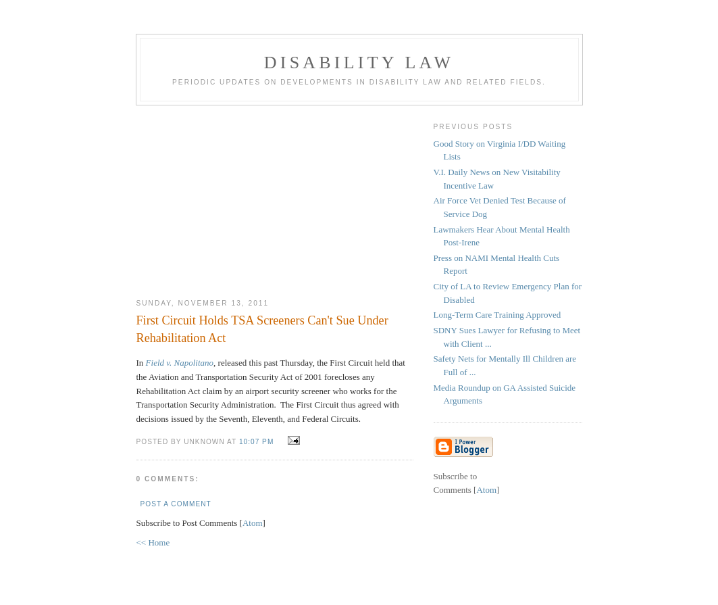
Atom (252, 523)
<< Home (153, 542)
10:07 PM (257, 441)
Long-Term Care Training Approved (497, 315)
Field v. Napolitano (180, 363)
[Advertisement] (275, 196)
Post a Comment (175, 504)
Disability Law (359, 62)
